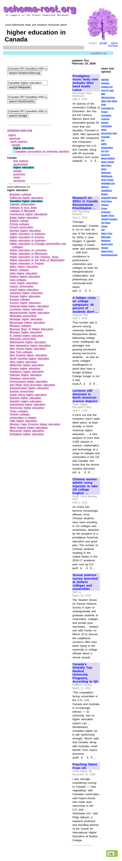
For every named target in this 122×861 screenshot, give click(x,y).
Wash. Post (106, 234)
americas (14, 138)
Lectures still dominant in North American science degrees (84, 396)
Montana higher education (26, 332)
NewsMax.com (108, 183)
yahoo (114, 43)
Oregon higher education (25, 368)
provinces (19, 174)
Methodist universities (23, 315)
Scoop (104, 209)
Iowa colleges (18, 279)
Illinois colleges (19, 270)
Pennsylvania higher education (29, 381)
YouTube (113, 45)
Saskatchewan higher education (29, 388)
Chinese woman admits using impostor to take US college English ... (85, 486)
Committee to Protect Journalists (107, 112)
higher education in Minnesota (28, 253)
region (12, 135)
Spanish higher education (25, 398)
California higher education (26, 197)
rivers (16, 177)
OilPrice (105, 187)
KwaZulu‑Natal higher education (29, 306)
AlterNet (105, 80)
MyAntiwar (106, 173)
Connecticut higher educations (28, 214)
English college (19, 220)
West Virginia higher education (29, 427)
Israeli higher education (24, 289)
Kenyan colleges (20, 299)
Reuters (105, 205)
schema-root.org (19, 130)
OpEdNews (106, 191)
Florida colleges (19, 224)
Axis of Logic (107, 90)
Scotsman (105, 212)
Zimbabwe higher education (27, 434)
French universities (21, 227)
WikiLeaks (106, 237)
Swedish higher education (26, 401)
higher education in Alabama (27, 233)
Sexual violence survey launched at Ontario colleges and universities (85, 582)
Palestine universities (23, 378)
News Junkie (107, 180)
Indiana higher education (25, 276)
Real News (106, 201)
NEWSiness (106, 176)
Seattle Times (107, 216)
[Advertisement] (85, 177)
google (103, 43)
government (20, 164)
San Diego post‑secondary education (32, 384)
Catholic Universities (22, 204)
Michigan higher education (26, 319)
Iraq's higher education (24, 283)
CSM (103, 105)
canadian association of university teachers (42, 151)
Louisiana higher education (26, 309)
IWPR (104, 144)
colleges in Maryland (22, 210)
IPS (103, 141)
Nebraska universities (23, 338)
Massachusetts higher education (30, 312)
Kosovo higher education (25, 302)
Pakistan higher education (26, 375)
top (111, 853)
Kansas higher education (25, 296)
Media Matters (108, 158)
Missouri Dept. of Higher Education (31, 329)
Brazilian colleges (20, 194)
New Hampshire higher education (30, 345)
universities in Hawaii (23, 417)
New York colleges (21, 352)
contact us (98, 53)
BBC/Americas (108, 98)
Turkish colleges (20, 414)
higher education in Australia (28, 240)
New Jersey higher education (28, 348)
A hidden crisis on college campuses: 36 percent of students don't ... (85, 304)
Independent (107, 148)
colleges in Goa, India (23, 207)
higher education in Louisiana (28, 250)
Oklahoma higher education (27, 365)
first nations (20, 161)
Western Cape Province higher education (35, 424)
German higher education (25, 230)
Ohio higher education (23, 362)
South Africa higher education (28, 394)
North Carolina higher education (29, 358)
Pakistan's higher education (27, 371)
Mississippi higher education (27, 322)
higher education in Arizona (27, 237)
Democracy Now (109, 133)
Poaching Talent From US (84, 766)
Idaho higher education (24, 266)
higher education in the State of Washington (37, 260)
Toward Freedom (109, 219)
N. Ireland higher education (26, 335)
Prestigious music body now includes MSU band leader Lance (85, 83)
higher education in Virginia (27, 263)
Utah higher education (23, 420)
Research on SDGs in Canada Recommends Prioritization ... (85, 203)
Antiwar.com (107, 87)
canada (15, 145)
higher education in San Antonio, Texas (34, 257)
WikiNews (105, 241)
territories (19, 180)
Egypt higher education (24, 217)
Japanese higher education (26, 292)
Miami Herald (107, 162)
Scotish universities (22, 391)
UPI (103, 230)
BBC (103, 94)
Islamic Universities (22, 286)
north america (18, 141)
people (17, 170)
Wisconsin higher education (27, 430)
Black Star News (109, 101)
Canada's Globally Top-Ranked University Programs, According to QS (85, 673)
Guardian (105, 137)
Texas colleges (19, 411)
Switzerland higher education (28, 404)
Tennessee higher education (27, 407)
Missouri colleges (20, 325)
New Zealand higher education (28, 355)
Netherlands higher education (28, 342)
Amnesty (105, 83)
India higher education (23, 273)
